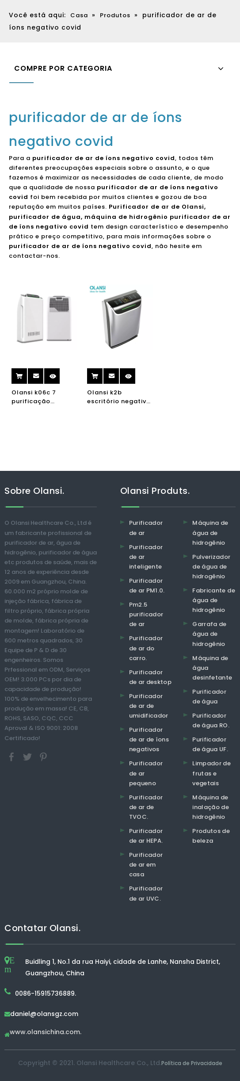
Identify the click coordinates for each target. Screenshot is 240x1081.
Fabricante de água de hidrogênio (213, 600)
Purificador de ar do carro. (146, 648)
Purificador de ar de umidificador (148, 706)
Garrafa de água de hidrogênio (209, 634)
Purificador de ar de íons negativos (149, 739)
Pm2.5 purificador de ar (146, 614)
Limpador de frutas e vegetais (211, 773)
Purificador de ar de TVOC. (146, 807)
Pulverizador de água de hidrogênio (211, 567)
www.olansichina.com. (45, 1032)
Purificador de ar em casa (146, 865)
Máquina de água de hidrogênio (210, 532)
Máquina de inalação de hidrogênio (210, 807)
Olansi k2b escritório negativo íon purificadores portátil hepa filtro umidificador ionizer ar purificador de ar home (119, 397)
